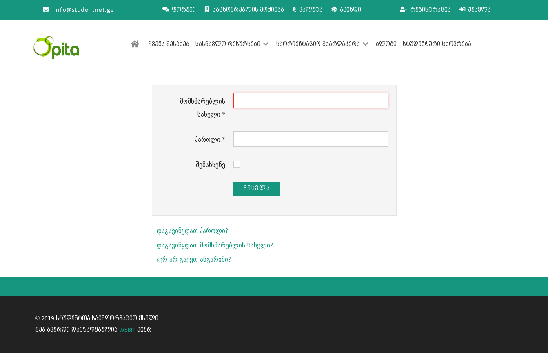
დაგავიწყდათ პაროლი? (192, 231)
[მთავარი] (136, 44)
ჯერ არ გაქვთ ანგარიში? (194, 259)
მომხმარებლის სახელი (202, 107)
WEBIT (127, 330)
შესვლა (257, 188)
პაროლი (210, 139)
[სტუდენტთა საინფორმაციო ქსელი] (56, 47)
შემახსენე (210, 165)
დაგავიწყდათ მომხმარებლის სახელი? (215, 245)
